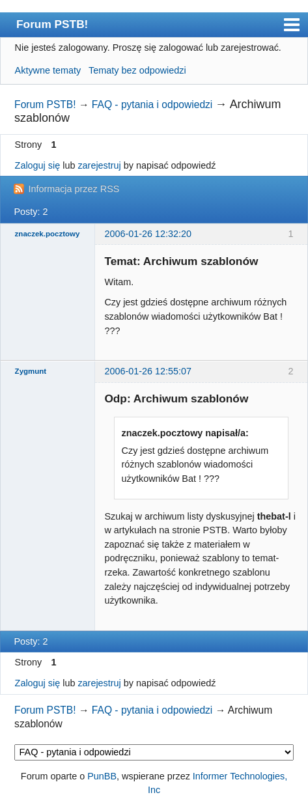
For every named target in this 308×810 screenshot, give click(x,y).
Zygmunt (31, 371)
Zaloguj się (38, 165)
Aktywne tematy (48, 70)
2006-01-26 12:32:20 (147, 234)
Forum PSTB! (52, 24)
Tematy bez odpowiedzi (137, 70)
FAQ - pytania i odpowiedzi (152, 104)
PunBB (102, 776)
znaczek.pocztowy (47, 234)
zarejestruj (98, 165)
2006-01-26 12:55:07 (147, 371)
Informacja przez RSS (73, 189)
